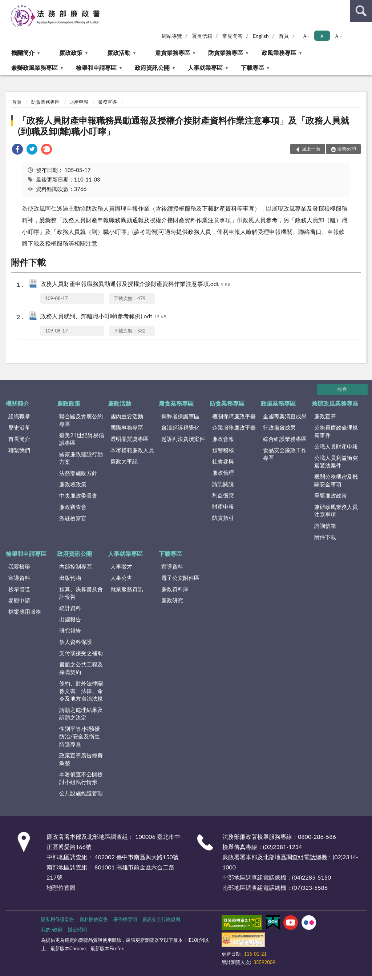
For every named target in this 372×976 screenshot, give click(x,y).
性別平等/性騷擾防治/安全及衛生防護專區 (79, 736)
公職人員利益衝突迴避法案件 (336, 461)
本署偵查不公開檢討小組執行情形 (81, 778)
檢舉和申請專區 (96, 67)
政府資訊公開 (152, 67)
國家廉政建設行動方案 (81, 458)
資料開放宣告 (94, 919)
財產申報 (78, 102)
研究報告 (70, 630)
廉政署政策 (72, 484)
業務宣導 (107, 102)
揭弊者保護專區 (180, 416)
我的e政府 (51, 929)
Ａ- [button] (305, 36)
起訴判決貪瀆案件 (183, 438)
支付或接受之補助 (81, 653)
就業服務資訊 (126, 589)
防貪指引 (223, 517)
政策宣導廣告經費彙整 (81, 759)
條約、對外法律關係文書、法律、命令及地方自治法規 (81, 691)
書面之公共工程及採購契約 (81, 668)
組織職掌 (19, 416)
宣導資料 (19, 577)
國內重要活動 (126, 416)
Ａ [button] (321, 36)
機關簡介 (23, 52)
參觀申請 (19, 600)
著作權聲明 (125, 919)
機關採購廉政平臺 (234, 416)
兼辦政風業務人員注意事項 (336, 510)
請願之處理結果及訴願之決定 (81, 713)
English (261, 36)
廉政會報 (223, 438)
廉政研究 (172, 600)
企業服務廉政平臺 (234, 427)
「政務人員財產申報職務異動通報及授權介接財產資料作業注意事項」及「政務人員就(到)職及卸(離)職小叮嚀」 (183, 125)
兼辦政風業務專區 (34, 67)
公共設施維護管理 (81, 793)
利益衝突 (223, 495)
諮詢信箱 (325, 525)
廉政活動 (118, 52)
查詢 (361, 11)
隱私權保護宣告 (57, 919)
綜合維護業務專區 (285, 438)
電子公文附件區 (180, 577)
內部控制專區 (75, 566)
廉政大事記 (124, 461)
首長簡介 (19, 438)
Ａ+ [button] (338, 36)
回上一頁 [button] (311, 149)
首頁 (284, 36)
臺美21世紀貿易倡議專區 (81, 439)
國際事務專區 (126, 427)
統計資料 (70, 608)
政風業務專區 (279, 52)
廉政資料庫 (175, 589)
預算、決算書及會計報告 (81, 593)
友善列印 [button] (346, 149)
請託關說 (223, 484)
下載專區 (252, 67)
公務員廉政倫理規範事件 (336, 431)
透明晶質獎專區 (129, 438)
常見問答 (232, 36)
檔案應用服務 (24, 611)
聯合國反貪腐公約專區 (81, 420)
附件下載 (325, 537)
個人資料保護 (75, 641)
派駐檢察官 (72, 518)
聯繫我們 (19, 450)
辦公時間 (77, 929)
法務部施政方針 (78, 473)
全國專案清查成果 (285, 416)
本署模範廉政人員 (132, 450)
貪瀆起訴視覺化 (180, 427)
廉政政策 (70, 52)
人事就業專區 (205, 67)
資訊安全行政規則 (161, 919)
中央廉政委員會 (78, 495)
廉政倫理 (223, 472)
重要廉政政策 (330, 495)
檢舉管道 (19, 589)
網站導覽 (172, 36)
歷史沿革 (19, 427)
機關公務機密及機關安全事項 (336, 480)
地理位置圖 (61, 887)
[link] (17, 150)
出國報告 (70, 619)
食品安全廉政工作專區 (285, 454)
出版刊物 (70, 577)
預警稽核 (223, 450)
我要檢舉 (19, 566)
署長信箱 (202, 36)
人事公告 (121, 577)
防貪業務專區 (225, 52)
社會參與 (223, 461)
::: (6, 5)
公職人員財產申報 (336, 446)
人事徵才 (121, 566)
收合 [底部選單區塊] (342, 389)
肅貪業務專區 (172, 52)
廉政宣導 (325, 416)
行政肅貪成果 (279, 427)
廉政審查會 (72, 506)
